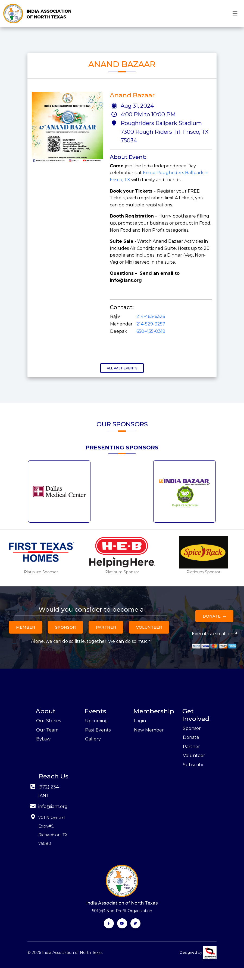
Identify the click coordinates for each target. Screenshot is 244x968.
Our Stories (48, 720)
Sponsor (65, 627)
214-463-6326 (150, 316)
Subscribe (194, 764)
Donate (212, 616)
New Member (149, 730)
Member (25, 627)
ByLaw (43, 739)
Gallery (93, 739)
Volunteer (149, 627)
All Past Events (122, 368)
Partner (106, 627)
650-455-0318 (150, 331)
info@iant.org (53, 806)
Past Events (98, 730)
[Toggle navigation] (235, 13)
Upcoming (96, 720)
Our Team (47, 730)
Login (140, 720)
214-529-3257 (150, 324)
